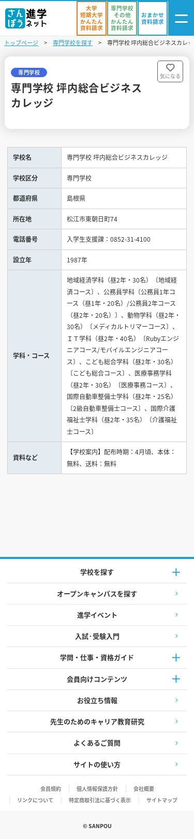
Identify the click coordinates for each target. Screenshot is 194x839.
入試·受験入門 (97, 636)
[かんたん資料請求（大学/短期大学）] (92, 18)
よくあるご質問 (97, 742)
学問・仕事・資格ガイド (97, 657)
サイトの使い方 (97, 764)
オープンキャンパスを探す (97, 593)
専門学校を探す (73, 42)
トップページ (21, 42)
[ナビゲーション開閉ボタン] (181, 18)
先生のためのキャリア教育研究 (97, 721)
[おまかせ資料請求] (153, 18)
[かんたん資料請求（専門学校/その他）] (122, 18)
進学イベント (97, 615)
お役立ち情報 (97, 700)
